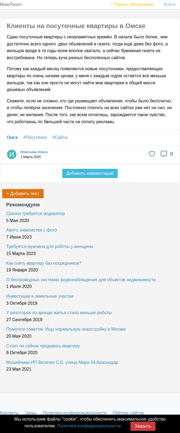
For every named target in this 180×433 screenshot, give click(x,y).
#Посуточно (35, 137)
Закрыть (143, 426)
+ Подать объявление (132, 4)
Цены (30, 413)
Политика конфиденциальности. (89, 426)
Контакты (9, 413)
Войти (170, 4)
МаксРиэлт (11, 4)
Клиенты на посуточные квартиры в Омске (76, 25)
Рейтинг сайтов (128, 413)
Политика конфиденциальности (74, 413)
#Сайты (60, 137)
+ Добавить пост (22, 193)
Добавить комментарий (90, 173)
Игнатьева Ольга (34, 152)
